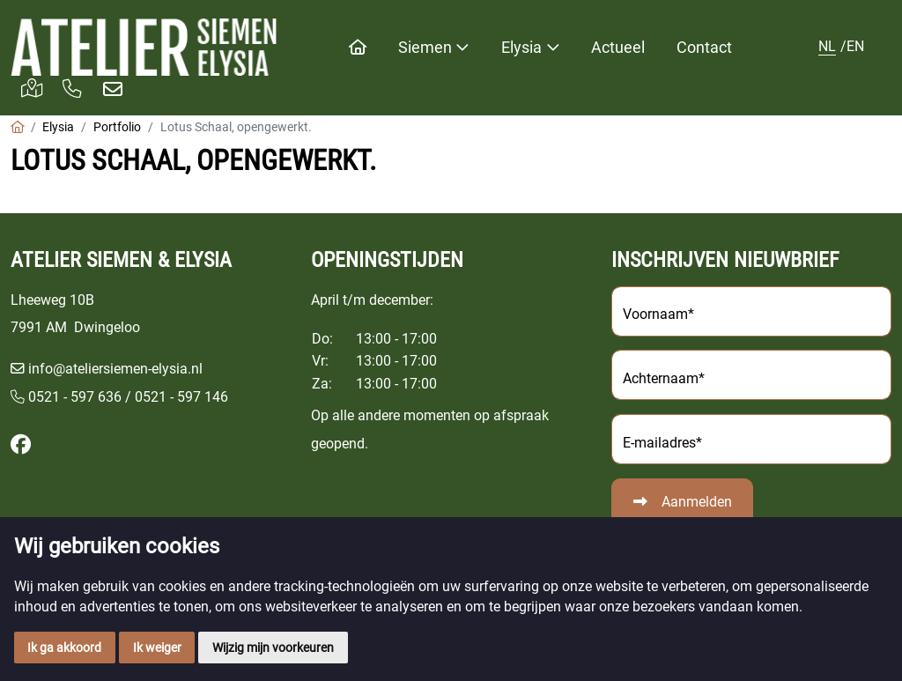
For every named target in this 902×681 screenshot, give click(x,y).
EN (855, 46)
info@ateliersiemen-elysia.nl (115, 368)
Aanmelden (697, 501)
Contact (704, 47)
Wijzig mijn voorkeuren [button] (273, 647)
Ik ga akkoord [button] (64, 647)
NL (827, 46)
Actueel (618, 47)
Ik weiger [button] (157, 647)
